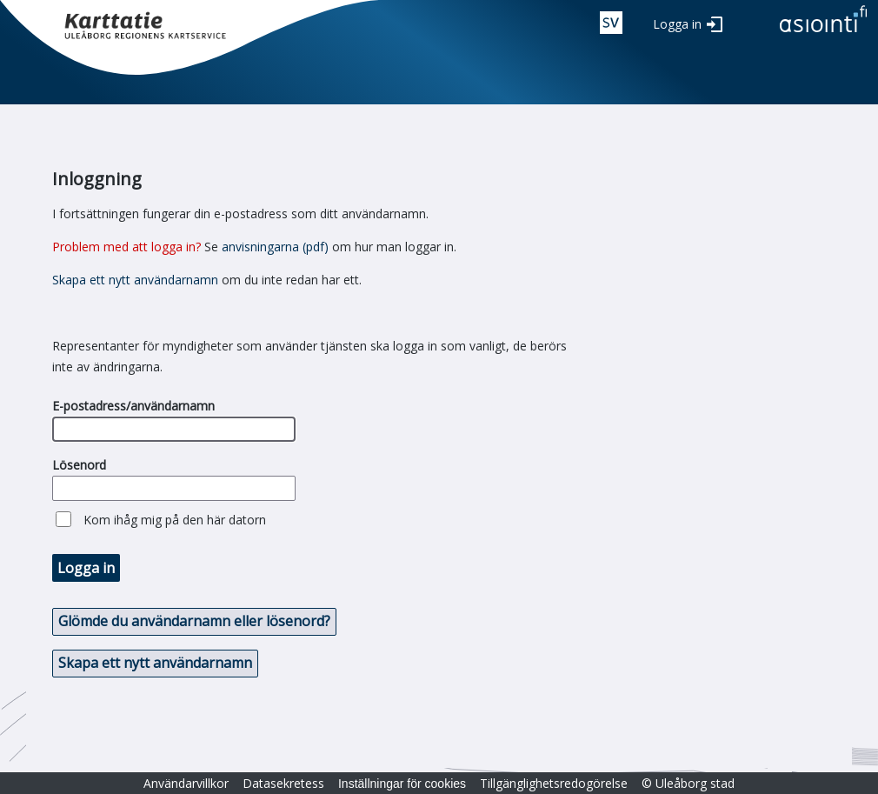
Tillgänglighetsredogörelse (554, 783)
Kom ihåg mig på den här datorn (174, 519)
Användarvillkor (186, 783)
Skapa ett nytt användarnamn (135, 279)
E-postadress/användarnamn (133, 405)
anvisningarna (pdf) (275, 246)
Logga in (677, 24)
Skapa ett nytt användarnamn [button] (155, 662)
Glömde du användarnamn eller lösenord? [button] (194, 621)
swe (611, 22)
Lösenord (79, 465)
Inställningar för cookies (402, 784)
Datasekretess (283, 783)
